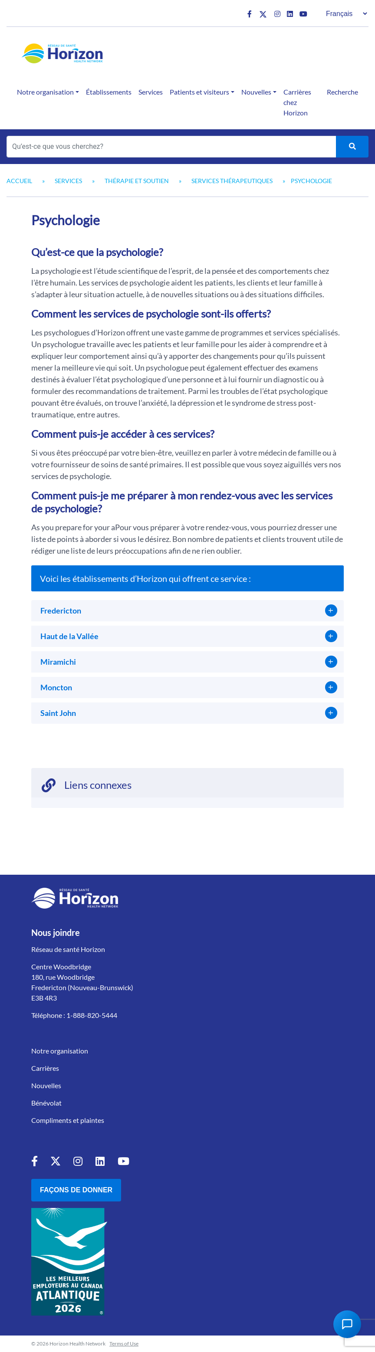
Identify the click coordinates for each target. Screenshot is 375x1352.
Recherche (342, 92)
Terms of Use (123, 1343)
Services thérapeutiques (232, 180)
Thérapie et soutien (137, 180)
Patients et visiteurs (199, 92)
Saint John (58, 713)
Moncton (56, 687)
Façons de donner (76, 1190)
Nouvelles (256, 92)
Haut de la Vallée (69, 636)
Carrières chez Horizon (297, 102)
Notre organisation (45, 92)
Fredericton (60, 610)
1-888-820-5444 (91, 1015)
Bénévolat (46, 1103)
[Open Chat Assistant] (347, 1324)
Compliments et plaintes (67, 1120)
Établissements (109, 92)
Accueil (19, 180)
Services (150, 92)
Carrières (45, 1068)
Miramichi (58, 661)
